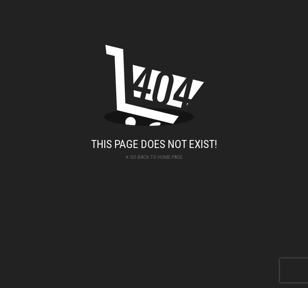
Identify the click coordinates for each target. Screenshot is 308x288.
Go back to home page (154, 156)
